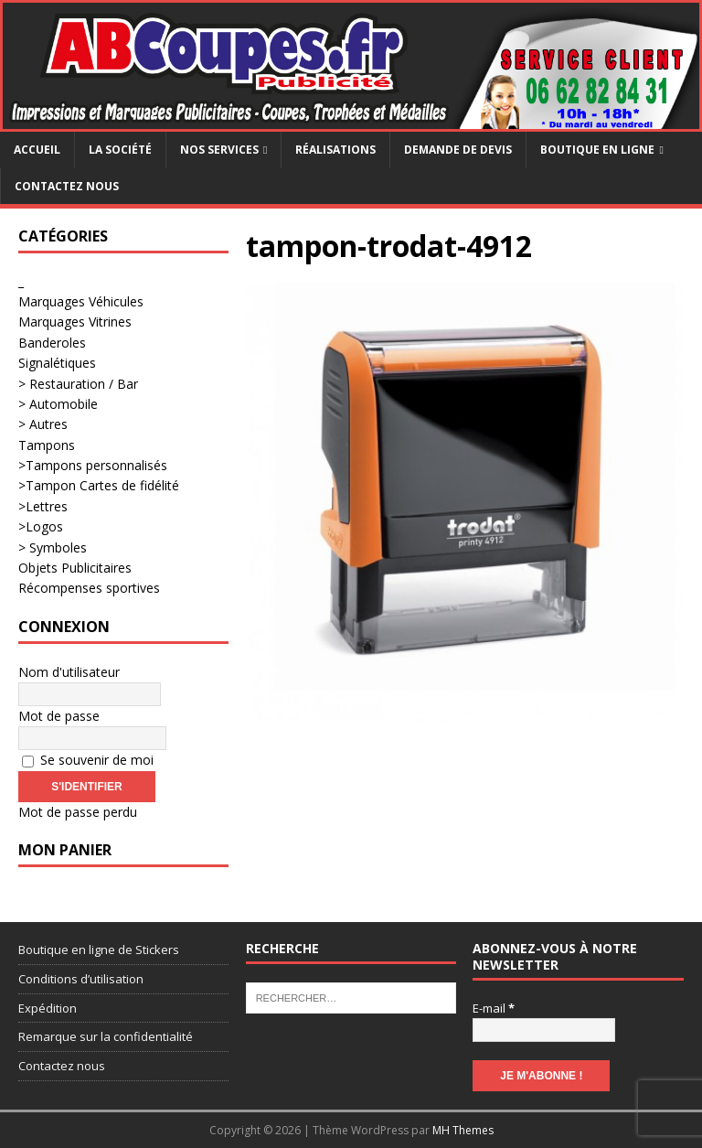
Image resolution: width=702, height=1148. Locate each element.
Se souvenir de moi (88, 759)
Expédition (47, 1008)
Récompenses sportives (89, 587)
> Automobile (58, 404)
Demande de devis (458, 149)
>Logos (40, 526)
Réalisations (335, 149)
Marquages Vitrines (75, 321)
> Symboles (52, 547)
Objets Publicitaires (75, 567)
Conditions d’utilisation (81, 979)
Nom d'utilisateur (69, 672)
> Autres (43, 424)
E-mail (494, 1008)
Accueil (37, 149)
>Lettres (43, 506)
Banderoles (52, 342)
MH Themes (463, 1130)
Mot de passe (59, 715)
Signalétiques (57, 362)
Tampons (46, 445)
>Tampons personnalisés (92, 465)
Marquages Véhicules (81, 301)
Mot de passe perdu (77, 812)
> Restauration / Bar (78, 383)
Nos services (219, 149)
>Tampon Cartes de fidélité (98, 485)
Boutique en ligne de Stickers (98, 949)
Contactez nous (67, 186)
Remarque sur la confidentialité (105, 1036)
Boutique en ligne (597, 149)
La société (120, 149)
